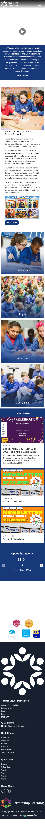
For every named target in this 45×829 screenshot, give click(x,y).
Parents (4, 764)
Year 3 (3, 770)
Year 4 (3, 773)
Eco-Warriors (6, 749)
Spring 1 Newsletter (14, 539)
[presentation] (3, 565)
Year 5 (3, 776)
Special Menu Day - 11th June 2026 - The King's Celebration (19, 450)
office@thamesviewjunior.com (14, 726)
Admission (5, 740)
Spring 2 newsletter (13, 501)
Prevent (4, 743)
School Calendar (7, 752)
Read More (11, 223)
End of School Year (22, 570)
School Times (6, 767)
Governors (5, 737)
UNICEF (4, 746)
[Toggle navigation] (40, 4)
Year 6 (3, 779)
